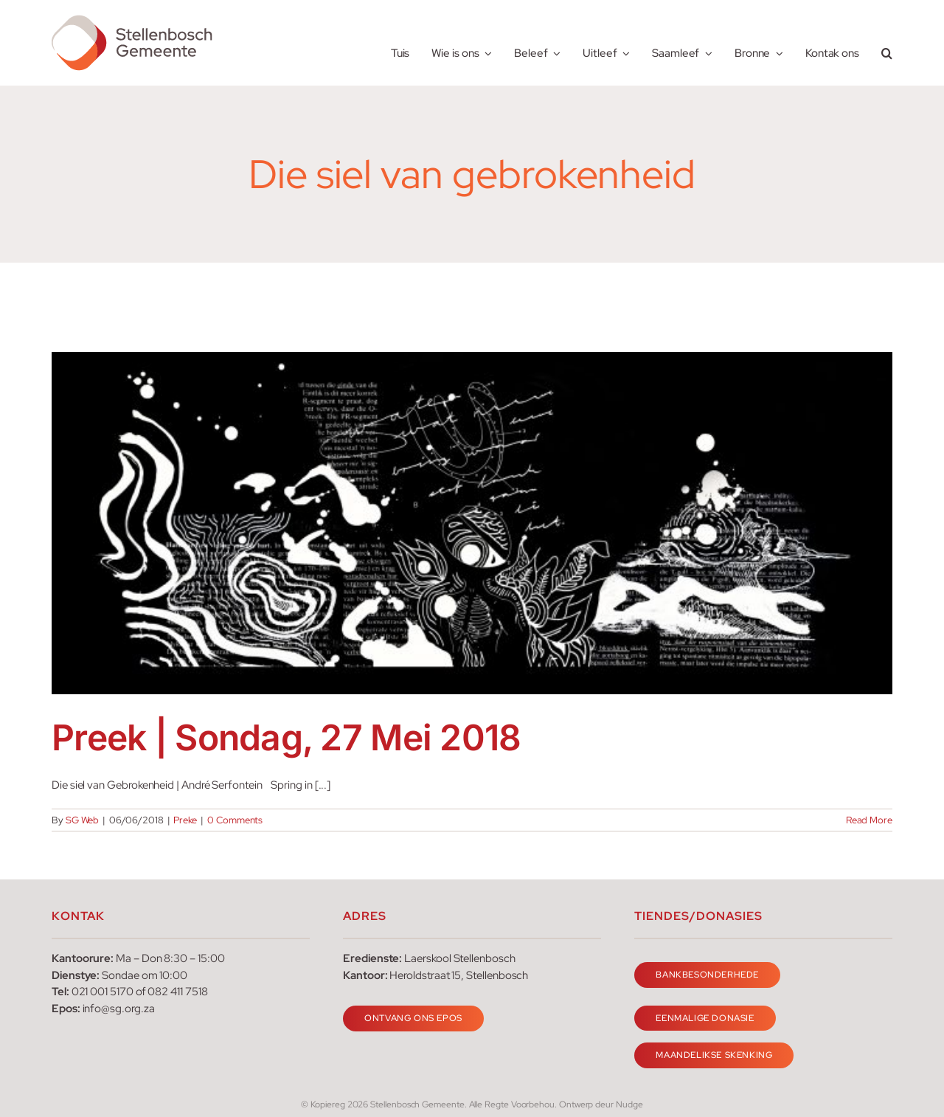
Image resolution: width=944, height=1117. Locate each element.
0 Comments (235, 820)
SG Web (83, 820)
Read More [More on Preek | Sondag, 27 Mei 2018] (869, 820)
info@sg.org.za (119, 1008)
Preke (185, 820)
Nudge (629, 1104)
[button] (886, 43)
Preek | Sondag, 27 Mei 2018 (286, 737)
